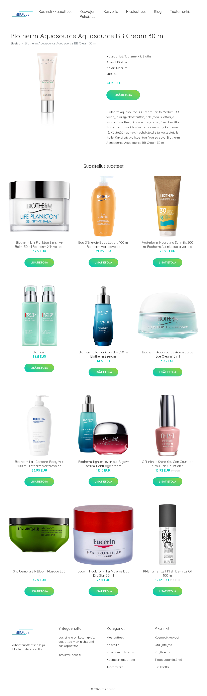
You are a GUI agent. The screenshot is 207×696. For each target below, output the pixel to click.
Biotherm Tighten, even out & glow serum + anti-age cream (103, 464)
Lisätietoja (123, 95)
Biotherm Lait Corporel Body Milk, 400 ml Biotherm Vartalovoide (39, 464)
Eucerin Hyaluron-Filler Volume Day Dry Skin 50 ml (103, 573)
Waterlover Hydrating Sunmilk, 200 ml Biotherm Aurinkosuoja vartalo (167, 244)
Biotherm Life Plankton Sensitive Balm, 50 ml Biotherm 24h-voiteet (39, 244)
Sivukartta (162, 667)
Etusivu (15, 43)
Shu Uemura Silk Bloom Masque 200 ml (39, 573)
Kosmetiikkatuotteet (55, 11)
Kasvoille (110, 11)
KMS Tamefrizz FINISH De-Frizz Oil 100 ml (167, 573)
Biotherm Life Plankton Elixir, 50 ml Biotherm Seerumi (103, 354)
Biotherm (148, 56)
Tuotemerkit (180, 11)
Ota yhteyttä (163, 645)
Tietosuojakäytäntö (168, 660)
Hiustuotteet (136, 11)
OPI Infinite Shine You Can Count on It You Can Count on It (167, 464)
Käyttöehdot (163, 652)
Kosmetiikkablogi (167, 637)
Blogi (158, 11)
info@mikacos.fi (70, 655)
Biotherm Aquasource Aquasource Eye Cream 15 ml (167, 354)
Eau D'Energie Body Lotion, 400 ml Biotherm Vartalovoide (103, 244)
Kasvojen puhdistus (87, 14)
